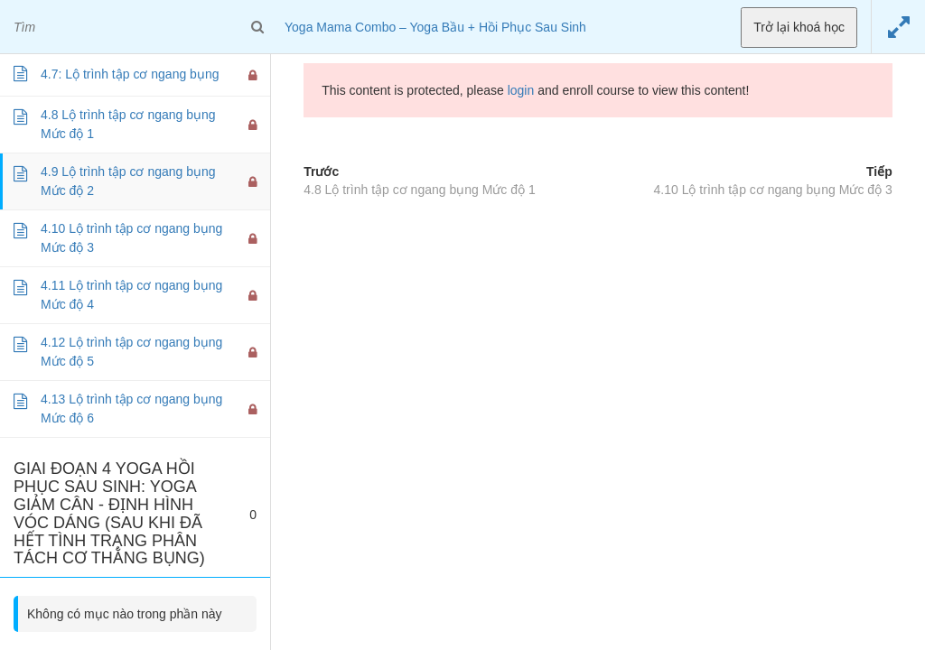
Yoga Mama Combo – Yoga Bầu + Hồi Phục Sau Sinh (435, 27)
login (521, 90)
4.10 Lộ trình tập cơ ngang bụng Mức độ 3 (773, 189)
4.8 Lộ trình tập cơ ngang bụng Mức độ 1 (419, 189)
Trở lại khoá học (799, 27)
